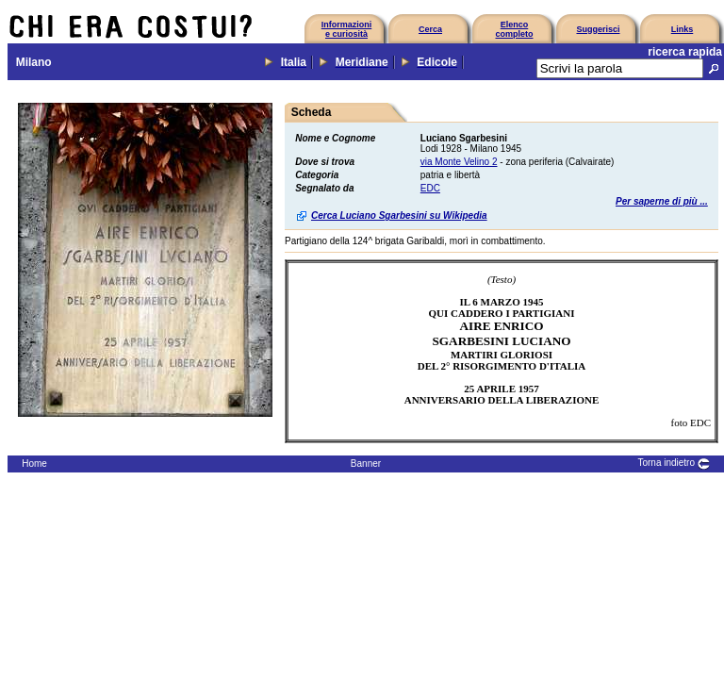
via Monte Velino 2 (459, 162)
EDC (430, 188)
